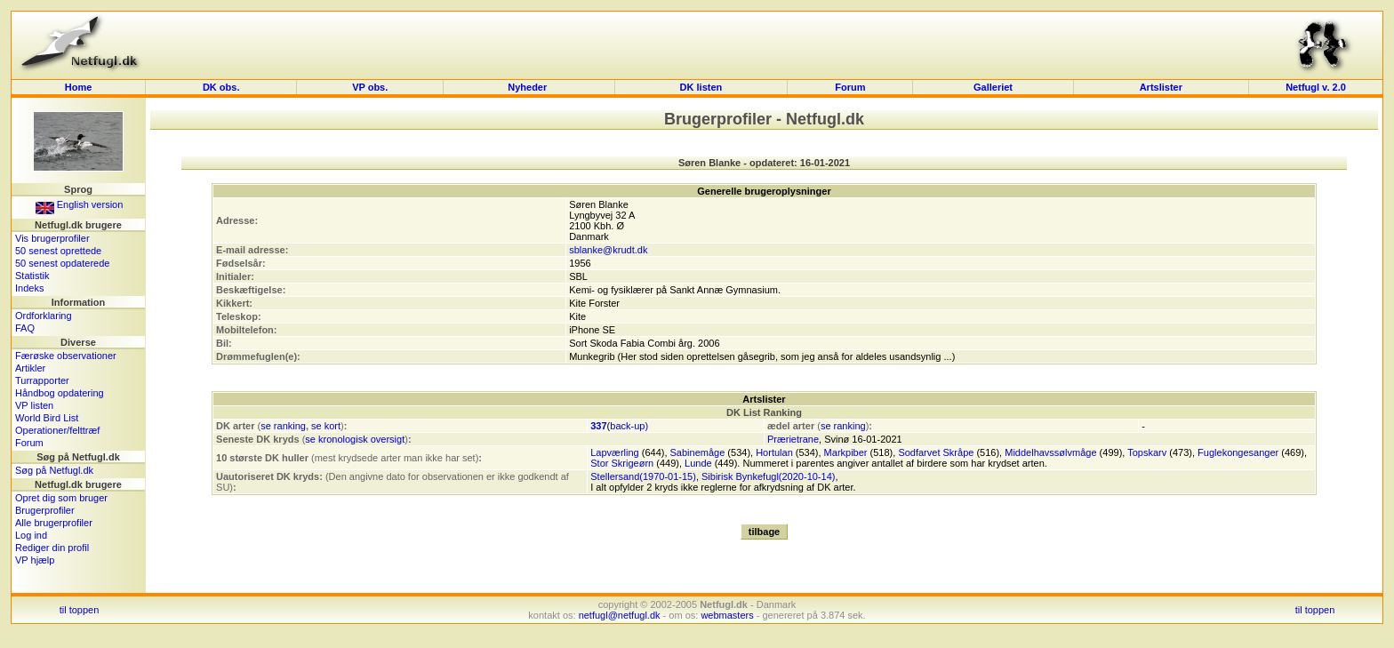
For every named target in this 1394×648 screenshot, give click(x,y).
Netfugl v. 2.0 (1316, 87)
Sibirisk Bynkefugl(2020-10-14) (768, 476)
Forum (850, 87)
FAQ (25, 328)
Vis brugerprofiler (52, 238)
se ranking (283, 425)
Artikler (30, 368)
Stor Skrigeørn (621, 463)
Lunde (698, 463)
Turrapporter (42, 380)
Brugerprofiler (45, 510)
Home (78, 87)
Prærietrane (793, 439)
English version (80, 204)
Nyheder (528, 87)
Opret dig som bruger (61, 497)
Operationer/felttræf (57, 430)
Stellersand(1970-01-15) (643, 476)
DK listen (701, 87)
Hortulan (774, 452)
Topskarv (1146, 452)
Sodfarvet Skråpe (935, 452)
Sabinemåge (697, 452)
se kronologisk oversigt (355, 439)
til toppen (80, 609)
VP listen (34, 405)
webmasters (727, 615)
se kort (325, 425)
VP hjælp (34, 560)
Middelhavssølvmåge (1050, 452)
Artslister (1161, 87)
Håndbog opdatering (59, 393)
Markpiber (846, 452)
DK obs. (221, 87)
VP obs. (370, 87)
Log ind (31, 535)
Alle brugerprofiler (53, 522)
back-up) (629, 425)
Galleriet (993, 87)
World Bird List (46, 417)
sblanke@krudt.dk (608, 249)
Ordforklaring (43, 315)
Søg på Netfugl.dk (54, 470)
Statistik (32, 275)
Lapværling (614, 452)
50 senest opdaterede (62, 263)
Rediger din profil (52, 547)
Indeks (29, 288)
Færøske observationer (65, 355)
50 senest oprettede (58, 250)
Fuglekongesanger (1238, 452)
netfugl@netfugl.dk (620, 615)
